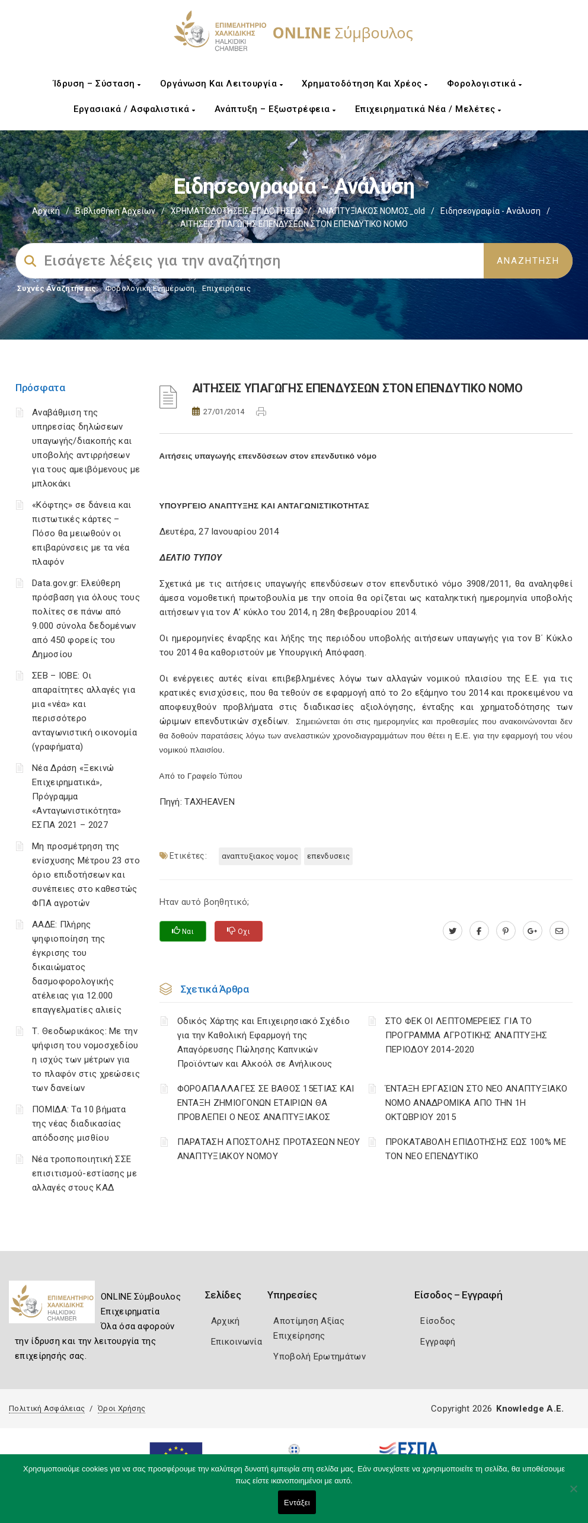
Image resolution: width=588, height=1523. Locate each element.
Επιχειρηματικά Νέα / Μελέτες (428, 109)
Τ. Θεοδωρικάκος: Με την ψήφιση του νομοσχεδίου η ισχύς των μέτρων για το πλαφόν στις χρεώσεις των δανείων (86, 1059)
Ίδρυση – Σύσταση (97, 83)
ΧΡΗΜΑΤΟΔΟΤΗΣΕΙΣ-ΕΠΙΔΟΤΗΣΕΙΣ (236, 211)
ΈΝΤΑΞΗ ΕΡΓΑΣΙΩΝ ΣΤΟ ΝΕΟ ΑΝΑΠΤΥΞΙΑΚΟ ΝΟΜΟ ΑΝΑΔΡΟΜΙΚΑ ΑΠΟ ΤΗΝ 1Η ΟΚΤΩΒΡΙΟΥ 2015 (476, 1102)
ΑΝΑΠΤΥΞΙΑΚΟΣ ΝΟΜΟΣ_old (371, 211)
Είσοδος (437, 1321)
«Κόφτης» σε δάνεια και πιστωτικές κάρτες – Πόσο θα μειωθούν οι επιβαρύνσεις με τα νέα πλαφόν (82, 533)
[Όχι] (573, 1494)
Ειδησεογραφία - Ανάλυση (490, 211)
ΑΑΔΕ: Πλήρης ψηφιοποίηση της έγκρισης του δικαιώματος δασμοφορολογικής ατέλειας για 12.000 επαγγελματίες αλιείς (77, 967)
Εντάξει (297, 1502)
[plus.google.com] (532, 931)
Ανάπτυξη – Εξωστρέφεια (275, 109)
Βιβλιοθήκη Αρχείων (115, 211)
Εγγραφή (437, 1341)
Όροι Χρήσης (121, 1408)
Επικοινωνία (236, 1341)
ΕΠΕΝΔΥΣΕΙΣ (328, 856)
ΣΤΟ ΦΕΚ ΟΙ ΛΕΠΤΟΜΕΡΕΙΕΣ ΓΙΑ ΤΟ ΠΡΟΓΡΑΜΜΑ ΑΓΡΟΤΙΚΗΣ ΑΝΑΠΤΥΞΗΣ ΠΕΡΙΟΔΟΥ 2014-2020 (466, 1035)
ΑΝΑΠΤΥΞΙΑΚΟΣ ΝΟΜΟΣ (260, 856)
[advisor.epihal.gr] (559, 931)
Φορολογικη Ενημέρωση (150, 288)
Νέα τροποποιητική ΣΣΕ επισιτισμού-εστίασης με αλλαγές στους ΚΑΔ (84, 1173)
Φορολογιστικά (484, 83)
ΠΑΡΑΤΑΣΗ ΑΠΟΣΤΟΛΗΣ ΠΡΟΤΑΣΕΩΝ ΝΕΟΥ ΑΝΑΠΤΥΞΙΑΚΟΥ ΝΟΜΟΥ (268, 1149)
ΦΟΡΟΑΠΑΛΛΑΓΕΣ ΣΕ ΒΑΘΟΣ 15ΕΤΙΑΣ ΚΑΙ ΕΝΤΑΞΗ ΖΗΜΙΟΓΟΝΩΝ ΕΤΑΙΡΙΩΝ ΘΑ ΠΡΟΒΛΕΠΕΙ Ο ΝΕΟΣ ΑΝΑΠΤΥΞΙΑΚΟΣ (265, 1102)
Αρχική (46, 211)
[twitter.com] (452, 931)
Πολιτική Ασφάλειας (47, 1408)
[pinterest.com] (506, 931)
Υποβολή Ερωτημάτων (319, 1356)
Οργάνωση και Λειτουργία (221, 83)
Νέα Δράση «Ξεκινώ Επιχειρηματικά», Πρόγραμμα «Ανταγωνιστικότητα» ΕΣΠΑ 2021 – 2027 (77, 796)
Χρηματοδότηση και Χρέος (365, 83)
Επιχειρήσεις (226, 288)
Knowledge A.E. (530, 1408)
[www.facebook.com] (479, 931)
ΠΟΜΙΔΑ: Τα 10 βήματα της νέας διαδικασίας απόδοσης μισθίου (79, 1123)
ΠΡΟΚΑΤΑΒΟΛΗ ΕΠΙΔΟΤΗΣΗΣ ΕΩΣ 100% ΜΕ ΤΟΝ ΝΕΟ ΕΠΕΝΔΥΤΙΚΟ (475, 1149)
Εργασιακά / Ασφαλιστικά (135, 109)
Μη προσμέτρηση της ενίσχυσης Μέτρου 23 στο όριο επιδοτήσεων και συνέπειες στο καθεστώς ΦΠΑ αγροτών (86, 874)
